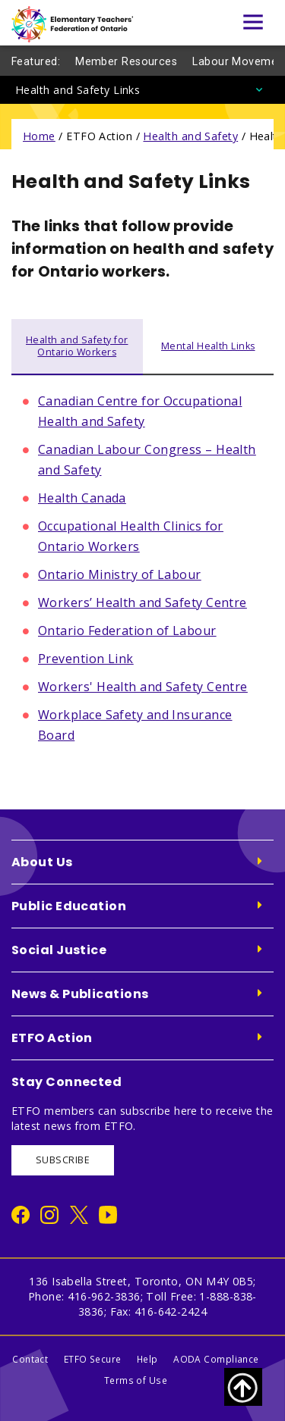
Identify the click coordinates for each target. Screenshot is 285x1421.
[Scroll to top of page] (243, 1387)
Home (39, 136)
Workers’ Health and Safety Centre (142, 602)
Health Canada (82, 498)
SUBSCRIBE (63, 1159)
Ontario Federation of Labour (127, 630)
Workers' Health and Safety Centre (143, 686)
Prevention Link (86, 658)
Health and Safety (190, 136)
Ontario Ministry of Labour (119, 574)
